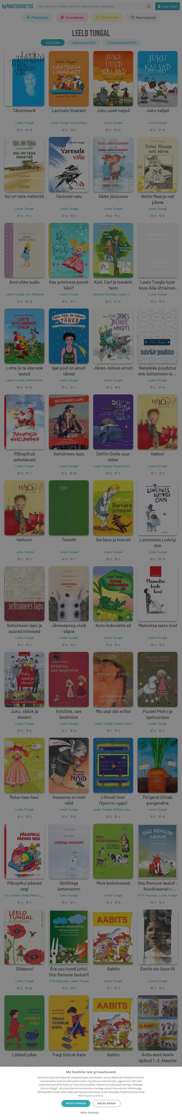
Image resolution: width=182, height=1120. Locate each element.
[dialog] (91, 1093)
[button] (91, 1113)
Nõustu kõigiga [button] (76, 1103)
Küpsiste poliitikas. (94, 1095)
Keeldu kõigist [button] (106, 1103)
